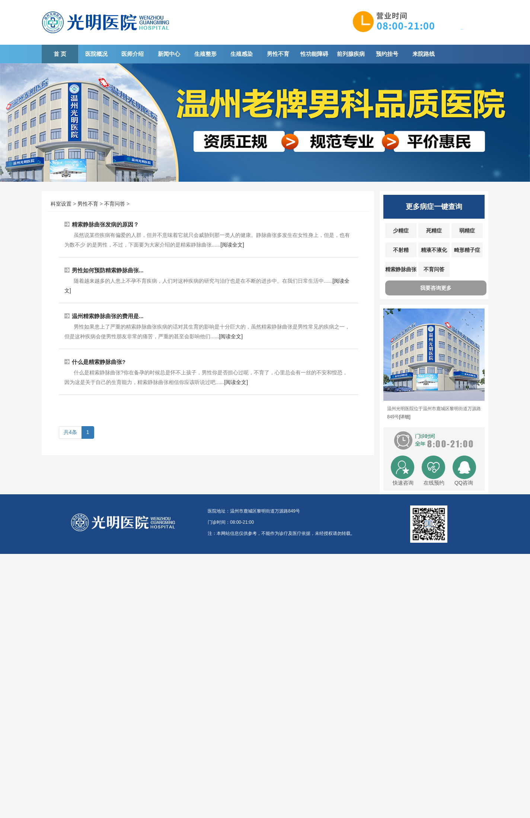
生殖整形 (205, 54)
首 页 (60, 54)
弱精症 (467, 231)
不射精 (401, 250)
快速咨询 (403, 483)
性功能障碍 (314, 54)
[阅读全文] (232, 245)
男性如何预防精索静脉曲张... (108, 270)
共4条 (70, 432)
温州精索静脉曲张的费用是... (108, 316)
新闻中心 (169, 54)
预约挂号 (387, 54)
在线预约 (434, 483)
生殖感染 (241, 54)
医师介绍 (132, 54)
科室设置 (61, 204)
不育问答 (114, 204)
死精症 (434, 231)
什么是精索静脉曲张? (98, 362)
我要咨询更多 (435, 288)
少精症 (401, 231)
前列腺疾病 (351, 54)
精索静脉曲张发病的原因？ (105, 224)
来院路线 (423, 54)
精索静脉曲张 (400, 269)
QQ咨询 (463, 483)
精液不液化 (434, 250)
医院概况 (96, 54)
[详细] (405, 416)
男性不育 (278, 54)
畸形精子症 (467, 250)
